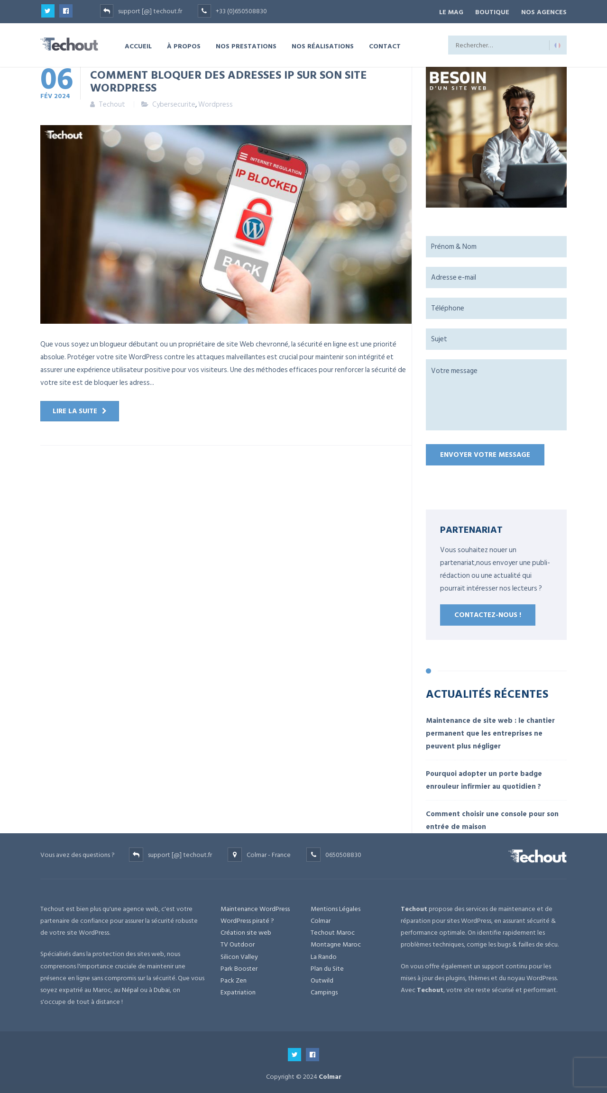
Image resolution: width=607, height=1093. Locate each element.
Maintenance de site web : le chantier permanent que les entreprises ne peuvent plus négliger (490, 731)
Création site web (246, 931)
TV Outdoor (238, 943)
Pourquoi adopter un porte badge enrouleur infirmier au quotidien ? (484, 778)
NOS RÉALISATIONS (323, 44)
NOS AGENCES (544, 11)
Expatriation (238, 990)
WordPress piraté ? (247, 919)
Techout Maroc (333, 931)
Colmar (321, 919)
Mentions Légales (335, 907)
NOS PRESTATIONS (246, 44)
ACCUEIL (138, 44)
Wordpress (215, 103)
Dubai (162, 988)
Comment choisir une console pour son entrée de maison (492, 818)
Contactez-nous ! (487, 613)
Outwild (322, 978)
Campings (324, 990)
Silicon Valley (239, 954)
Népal (130, 988)
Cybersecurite (173, 103)
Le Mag (445, 11)
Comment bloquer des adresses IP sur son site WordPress (228, 79)
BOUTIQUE (489, 11)
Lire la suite (75, 410)
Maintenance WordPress (255, 907)
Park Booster (239, 966)
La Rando (324, 954)
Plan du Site (327, 966)
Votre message (496, 393)
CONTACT (385, 44)
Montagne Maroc (336, 943)
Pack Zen (234, 978)
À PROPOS (184, 44)
